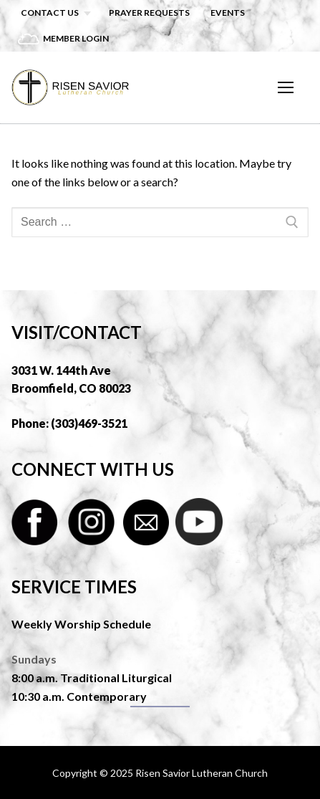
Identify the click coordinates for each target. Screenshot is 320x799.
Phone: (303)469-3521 (69, 423)
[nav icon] (286, 87)
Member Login (76, 38)
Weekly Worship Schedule (81, 624)
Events (227, 12)
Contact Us (50, 12)
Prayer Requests (149, 12)
